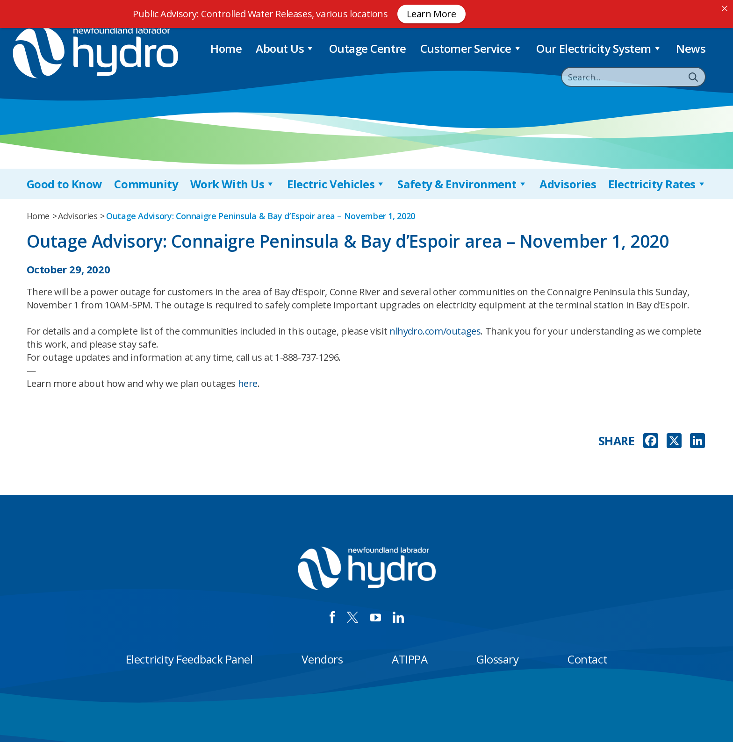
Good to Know (64, 184)
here (248, 383)
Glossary (497, 659)
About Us (285, 48)
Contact (587, 659)
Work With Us (232, 183)
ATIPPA (409, 659)
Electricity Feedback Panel (189, 659)
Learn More (431, 13)
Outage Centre (367, 48)
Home (226, 48)
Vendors (322, 659)
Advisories (567, 184)
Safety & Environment (462, 183)
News (690, 48)
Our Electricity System (599, 48)
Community (146, 184)
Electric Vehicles (336, 183)
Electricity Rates (657, 183)
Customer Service (471, 48)
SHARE (616, 441)
